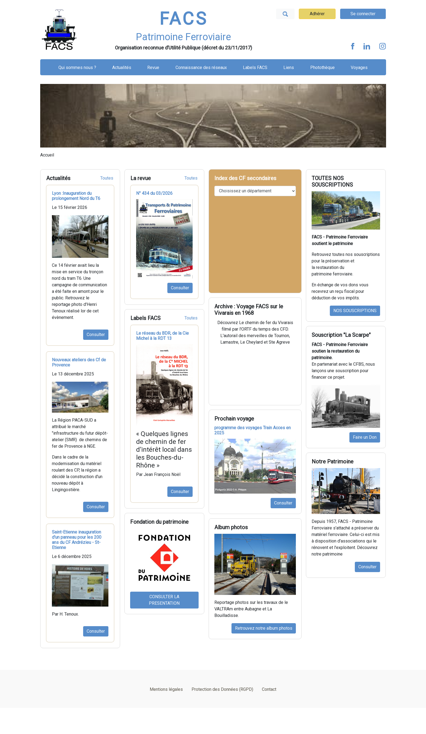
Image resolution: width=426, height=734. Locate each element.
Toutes (106, 178)
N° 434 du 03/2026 (154, 193)
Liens (288, 67)
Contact (269, 689)
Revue (153, 67)
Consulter (96, 334)
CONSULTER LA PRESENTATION (164, 600)
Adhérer (317, 13)
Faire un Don (365, 437)
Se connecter (362, 13)
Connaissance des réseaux (201, 67)
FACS (183, 19)
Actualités (121, 67)
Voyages (359, 67)
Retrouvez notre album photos (263, 628)
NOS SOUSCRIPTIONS (355, 310)
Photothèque (322, 67)
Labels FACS (255, 67)
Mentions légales (166, 689)
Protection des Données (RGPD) (222, 689)
